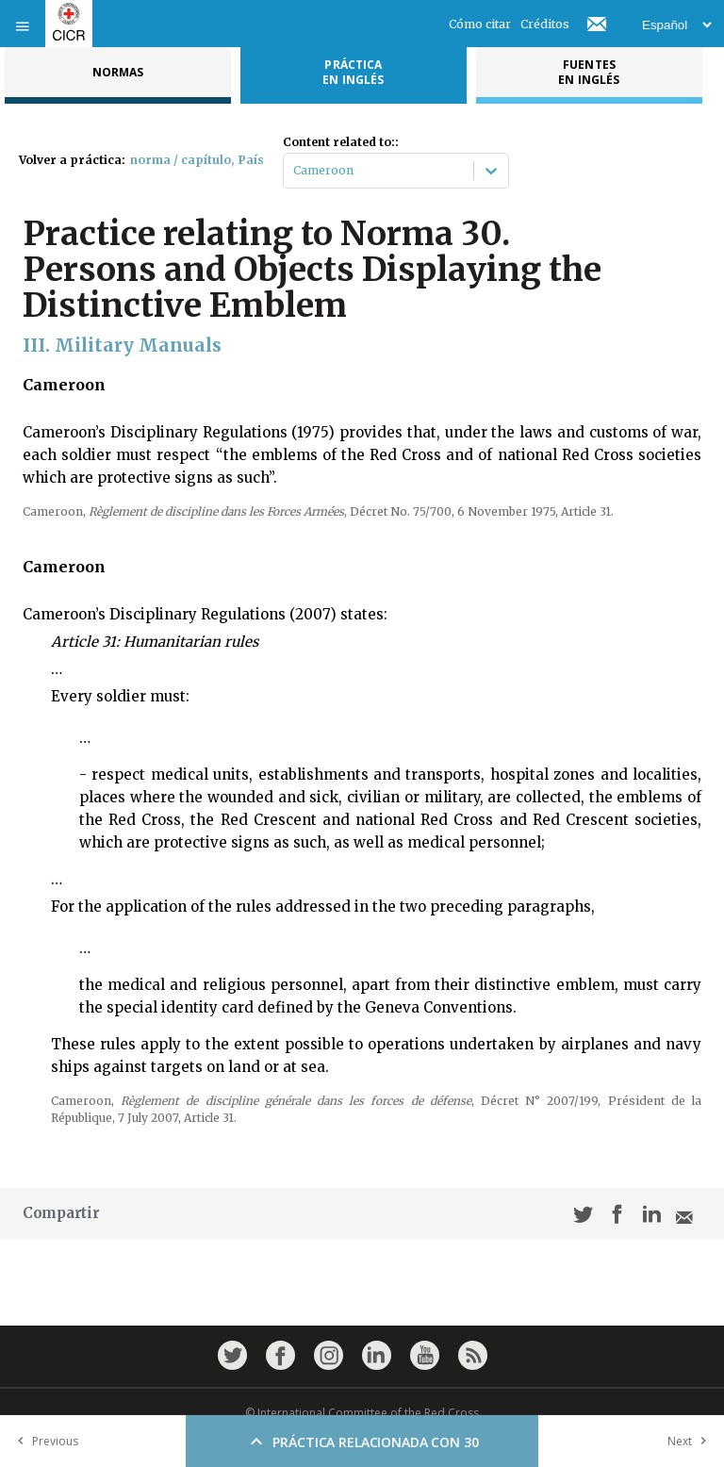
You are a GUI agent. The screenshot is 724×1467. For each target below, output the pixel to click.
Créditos (544, 24)
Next (691, 1441)
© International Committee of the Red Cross (362, 1413)
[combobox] (294, 170)
